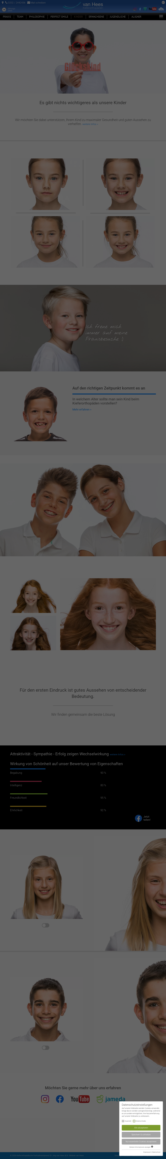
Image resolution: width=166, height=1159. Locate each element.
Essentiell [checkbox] (128, 1121)
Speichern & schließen (141, 1134)
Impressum (147, 1152)
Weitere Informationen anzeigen (141, 1147)
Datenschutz (156, 1152)
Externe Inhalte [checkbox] (141, 1121)
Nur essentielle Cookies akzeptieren (141, 1141)
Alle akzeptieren (141, 1128)
